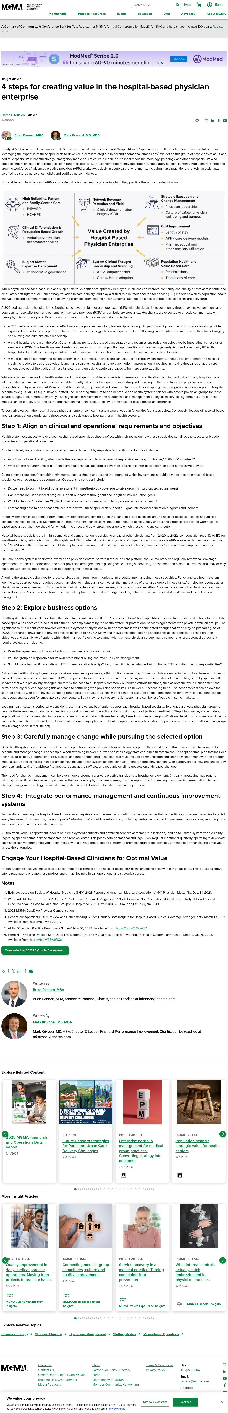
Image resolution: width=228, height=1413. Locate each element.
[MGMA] (21, 7)
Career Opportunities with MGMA (61, 1375)
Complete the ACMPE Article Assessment (35, 950)
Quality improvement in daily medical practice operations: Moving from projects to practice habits (29, 1272)
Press (96, 1375)
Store (96, 1365)
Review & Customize (155, 1402)
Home (5, 115)
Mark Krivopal (82, 135)
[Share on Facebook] (219, 120)
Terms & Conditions (159, 1365)
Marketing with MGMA (108, 1380)
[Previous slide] (5, 1134)
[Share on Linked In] (212, 120)
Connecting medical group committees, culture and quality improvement (85, 1269)
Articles (19, 115)
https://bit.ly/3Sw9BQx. (46, 940)
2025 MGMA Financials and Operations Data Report (27, 1142)
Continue (185, 1402)
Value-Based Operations (161, 1334)
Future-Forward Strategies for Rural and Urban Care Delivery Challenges (85, 1146)
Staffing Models (124, 1334)
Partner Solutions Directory (111, 1370)
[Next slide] (222, 1134)
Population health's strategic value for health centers (198, 1146)
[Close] (221, 1402)
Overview (45, 1365)
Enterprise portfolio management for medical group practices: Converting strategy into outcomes (141, 1151)
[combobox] (152, 5)
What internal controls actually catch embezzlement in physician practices (195, 1272)
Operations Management (87, 1334)
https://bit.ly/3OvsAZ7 (131, 928)
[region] (114, 1402)
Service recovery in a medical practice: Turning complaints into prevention (141, 1272)
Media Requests (49, 1385)
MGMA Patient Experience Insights (142, 1306)
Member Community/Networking (115, 1385)
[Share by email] (225, 120)
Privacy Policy (155, 1370)
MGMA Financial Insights (204, 1304)
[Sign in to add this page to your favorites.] (197, 121)
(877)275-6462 (190, 1370)
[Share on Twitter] (206, 120)
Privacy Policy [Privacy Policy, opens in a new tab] (117, 1408)
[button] (199, 5)
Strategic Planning (48, 1334)
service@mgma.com (194, 1381)
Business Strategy (14, 1334)
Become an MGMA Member (57, 1380)
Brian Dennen (28, 135)
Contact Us (46, 1370)
